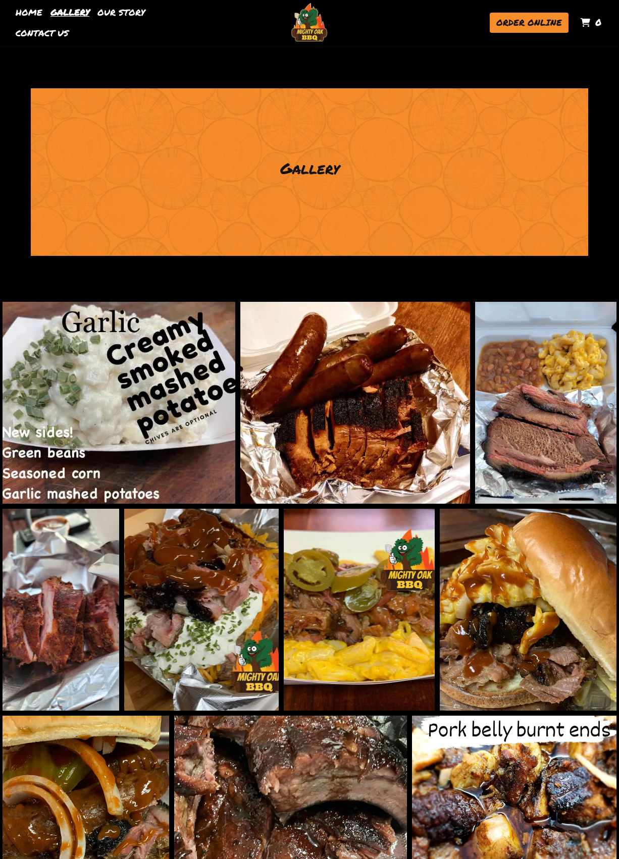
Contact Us (42, 33)
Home (29, 12)
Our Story (121, 12)
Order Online (529, 22)
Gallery (69, 12)
